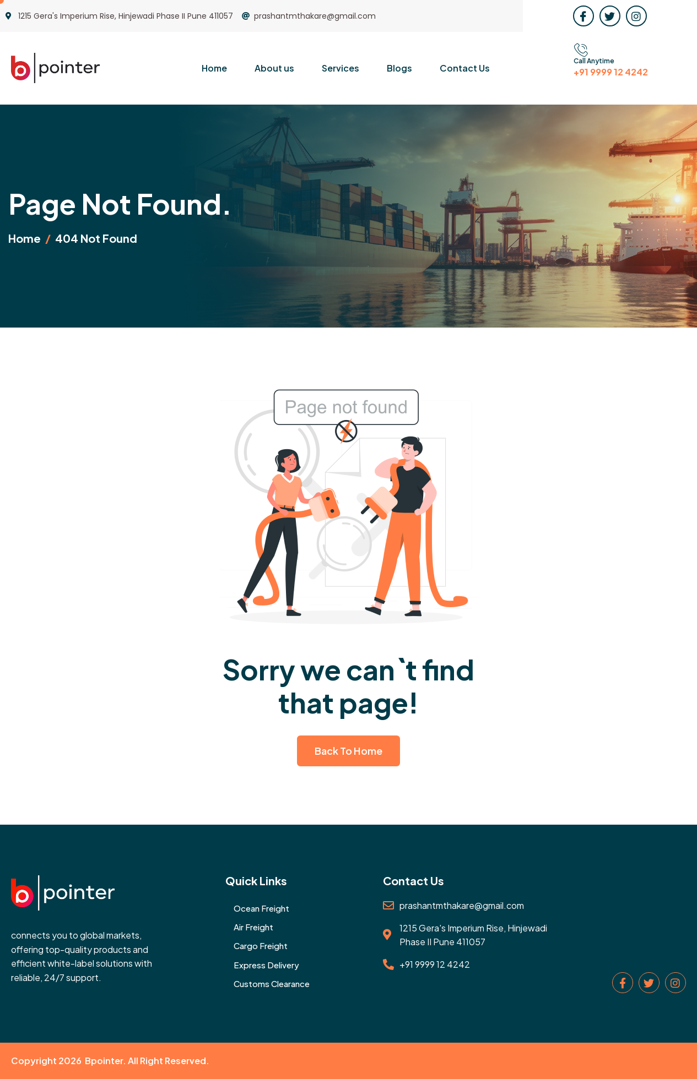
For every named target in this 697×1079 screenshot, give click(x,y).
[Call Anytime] (581, 50)
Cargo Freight (261, 945)
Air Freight (253, 927)
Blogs (399, 68)
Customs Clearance (272, 983)
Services (340, 68)
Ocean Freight (261, 908)
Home (214, 68)
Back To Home (348, 750)
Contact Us (465, 68)
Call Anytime (594, 61)
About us (274, 68)
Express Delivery (266, 965)
